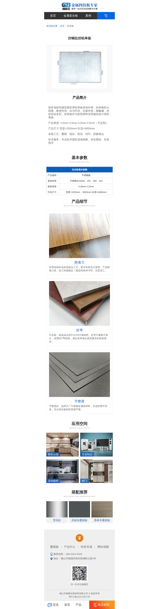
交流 (53, 605)
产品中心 (69, 546)
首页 (53, 15)
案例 (88, 15)
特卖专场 (86, 546)
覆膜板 (54, 546)
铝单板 (70, 26)
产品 (78, 604)
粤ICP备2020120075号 (79, 597)
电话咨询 (100, 605)
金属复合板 (70, 15)
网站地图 (103, 546)
